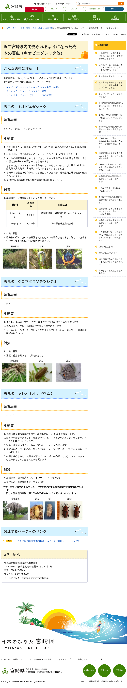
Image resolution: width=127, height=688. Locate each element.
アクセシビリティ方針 (42, 659)
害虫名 (9, 107)
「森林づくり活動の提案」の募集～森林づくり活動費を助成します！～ (111, 56)
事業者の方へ (114, 9)
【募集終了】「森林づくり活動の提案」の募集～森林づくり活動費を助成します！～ (111, 142)
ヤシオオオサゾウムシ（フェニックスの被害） (29, 95)
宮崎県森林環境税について (111, 76)
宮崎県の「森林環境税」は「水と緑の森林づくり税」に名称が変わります (111, 67)
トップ (7, 28)
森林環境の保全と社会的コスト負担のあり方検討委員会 (111, 261)
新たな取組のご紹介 (108, 253)
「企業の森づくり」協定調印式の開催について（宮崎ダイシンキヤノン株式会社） (111, 236)
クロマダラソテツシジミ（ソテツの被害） (27, 91)
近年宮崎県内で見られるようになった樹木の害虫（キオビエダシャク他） (111, 85)
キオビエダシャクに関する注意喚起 (111, 95)
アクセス (104, 670)
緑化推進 (49, 28)
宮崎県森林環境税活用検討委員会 (111, 272)
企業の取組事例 (106, 247)
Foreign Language (65, 4)
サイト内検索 (78, 3)
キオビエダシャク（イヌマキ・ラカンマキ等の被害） (33, 87)
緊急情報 (34, 9)
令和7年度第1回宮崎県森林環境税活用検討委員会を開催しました (111, 129)
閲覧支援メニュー (44, 4)
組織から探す (74, 9)
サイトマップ (65, 659)
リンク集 (98, 659)
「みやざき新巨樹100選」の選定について (110, 189)
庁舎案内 (119, 670)
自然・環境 (37, 28)
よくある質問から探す (94, 9)
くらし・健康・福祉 (21, 28)
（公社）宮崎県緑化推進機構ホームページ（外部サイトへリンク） (46, 541)
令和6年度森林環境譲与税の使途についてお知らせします (111, 118)
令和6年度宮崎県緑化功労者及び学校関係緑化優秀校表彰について (111, 167)
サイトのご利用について (14, 659)
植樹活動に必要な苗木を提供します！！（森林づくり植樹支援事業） (111, 211)
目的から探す (54, 9)
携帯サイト (83, 659)
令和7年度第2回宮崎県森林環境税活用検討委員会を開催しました (111, 106)
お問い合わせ (89, 670)
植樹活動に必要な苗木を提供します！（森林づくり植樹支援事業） (111, 155)
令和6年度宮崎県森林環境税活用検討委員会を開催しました (111, 200)
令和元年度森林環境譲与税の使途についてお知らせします (111, 223)
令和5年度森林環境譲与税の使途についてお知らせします (111, 179)
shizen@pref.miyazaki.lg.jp (35, 578)
